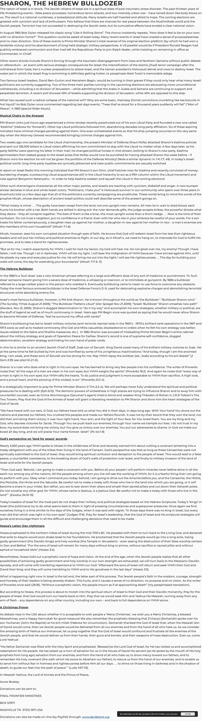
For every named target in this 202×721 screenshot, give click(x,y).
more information (172, 714)
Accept (188, 714)
